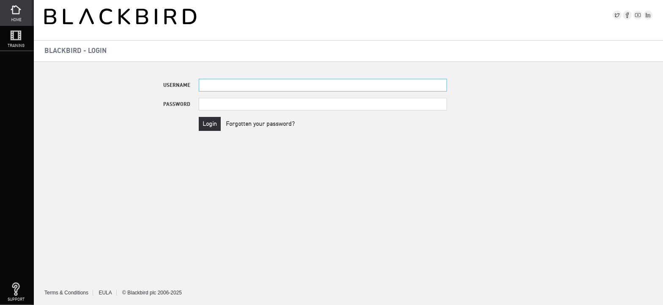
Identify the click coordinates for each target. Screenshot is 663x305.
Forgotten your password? (260, 124)
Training (16, 38)
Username (176, 85)
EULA (105, 293)
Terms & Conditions (66, 293)
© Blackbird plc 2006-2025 (152, 293)
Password (176, 104)
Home (15, 12)
